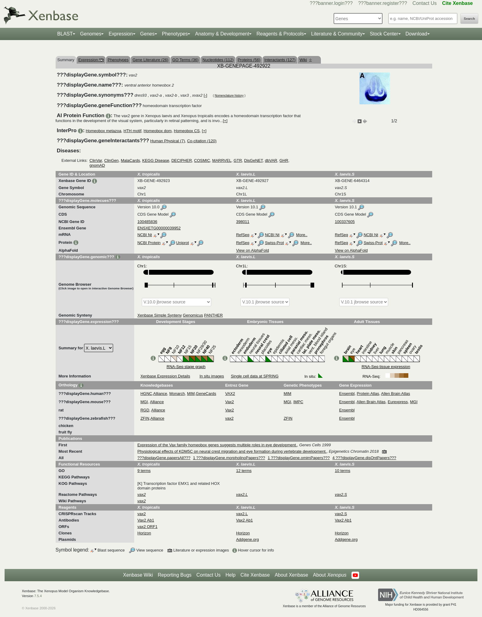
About (329, 575)
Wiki (306, 60)
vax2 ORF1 (147, 526)
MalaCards (130, 160)
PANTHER (213, 315)
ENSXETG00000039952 (159, 228)
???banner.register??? (382, 3)
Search (469, 18)
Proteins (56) (248, 60)
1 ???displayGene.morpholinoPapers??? (229, 457)
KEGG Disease (155, 160)
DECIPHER (181, 160)
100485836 (147, 221)
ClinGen (111, 160)
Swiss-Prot (274, 242)
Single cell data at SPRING (254, 376)
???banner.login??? (331, 3)
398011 (242, 221)
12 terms (244, 470)
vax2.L (242, 513)
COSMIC (202, 160)
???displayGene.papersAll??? (163, 457)
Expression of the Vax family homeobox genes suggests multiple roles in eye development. (217, 445)
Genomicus (193, 315)
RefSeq (242, 234)
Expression (121, 33)
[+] (225, 120)
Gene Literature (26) (150, 60)
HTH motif (132, 130)
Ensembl (347, 393)
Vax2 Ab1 (145, 520)
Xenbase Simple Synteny (159, 315)
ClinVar (96, 160)
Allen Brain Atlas (395, 393)
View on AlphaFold (252, 250)
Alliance (160, 393)
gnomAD (97, 165)
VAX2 (230, 393)
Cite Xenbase (255, 575)
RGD (144, 410)
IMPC (298, 402)
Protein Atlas (368, 393)
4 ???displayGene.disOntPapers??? (364, 457)
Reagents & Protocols (280, 33)
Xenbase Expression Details (165, 376)
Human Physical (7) (167, 141)
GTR (238, 160)
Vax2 (229, 402)
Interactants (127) (280, 60)
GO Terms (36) (185, 60)
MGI (144, 402)
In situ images (212, 376)
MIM (191, 393)
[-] (205, 95)
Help (231, 575)
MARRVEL (221, 160)
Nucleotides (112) (218, 60)
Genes (147, 33)
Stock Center (384, 33)
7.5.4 (38, 596)
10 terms (342, 470)
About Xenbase (291, 575)
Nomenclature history (229, 95)
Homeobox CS (187, 130)
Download (416, 33)
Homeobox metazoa (103, 130)
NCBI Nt (144, 234)
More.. (301, 234)
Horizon (144, 533)
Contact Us (425, 3)
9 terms (143, 470)
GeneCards (206, 393)
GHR (283, 160)
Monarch (177, 393)
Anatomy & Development (222, 33)
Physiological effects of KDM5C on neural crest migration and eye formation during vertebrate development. (231, 451)
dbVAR (271, 160)
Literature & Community (336, 33)
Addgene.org (247, 539)
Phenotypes (175, 33)
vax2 (229, 418)
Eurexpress (398, 402)
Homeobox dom (158, 130)
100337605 (345, 221)
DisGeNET (253, 160)
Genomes (90, 33)
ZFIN (144, 418)
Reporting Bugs (174, 575)
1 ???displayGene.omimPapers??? (299, 457)
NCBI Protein (148, 242)
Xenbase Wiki (138, 575)
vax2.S (341, 513)
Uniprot (182, 242)
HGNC (146, 393)
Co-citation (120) (201, 141)
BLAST (65, 33)
